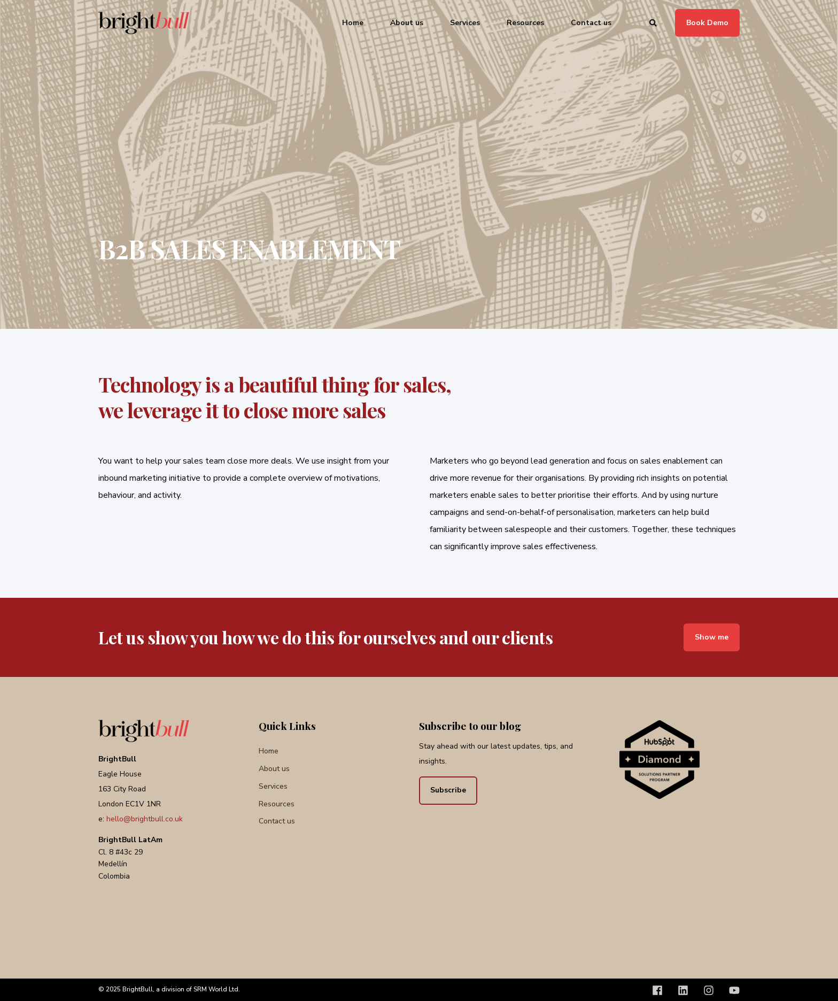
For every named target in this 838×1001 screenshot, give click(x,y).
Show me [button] (711, 637)
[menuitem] (268, 751)
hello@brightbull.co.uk (144, 819)
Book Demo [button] (707, 22)
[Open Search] (654, 22)
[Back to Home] (143, 23)
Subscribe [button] (448, 790)
